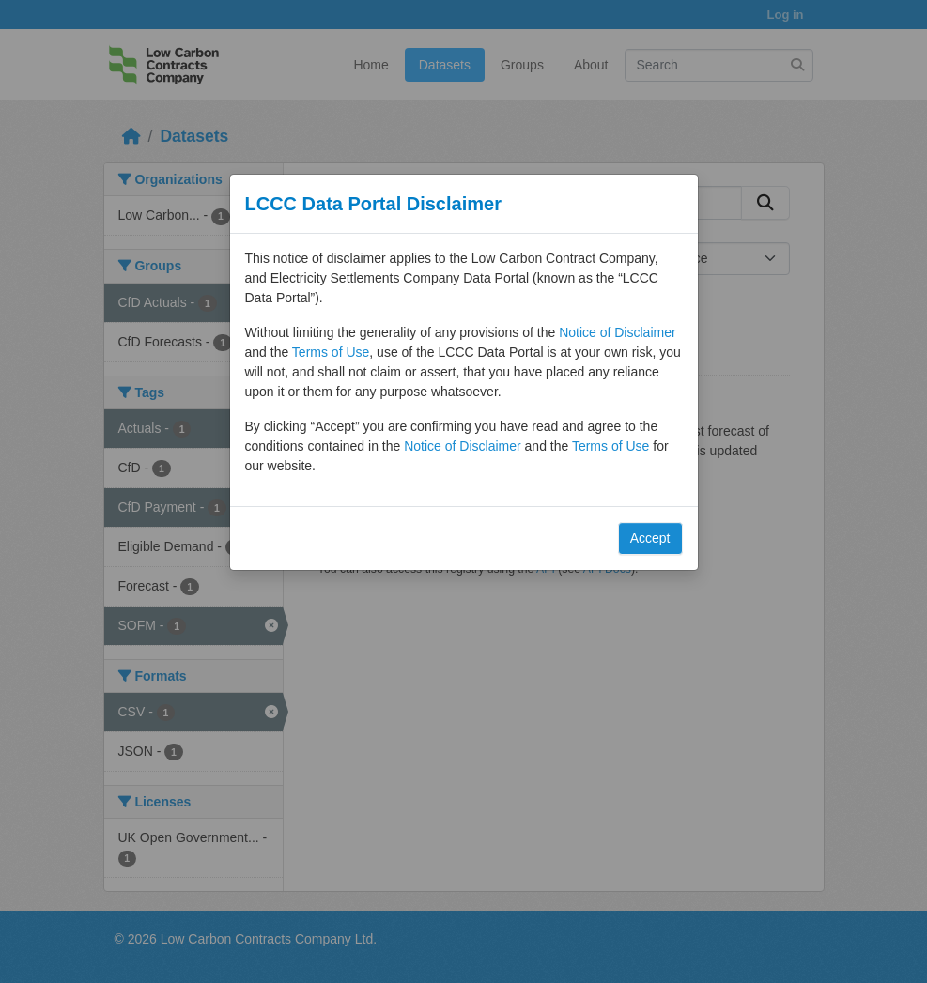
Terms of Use (330, 352)
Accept (650, 537)
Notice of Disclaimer (617, 332)
